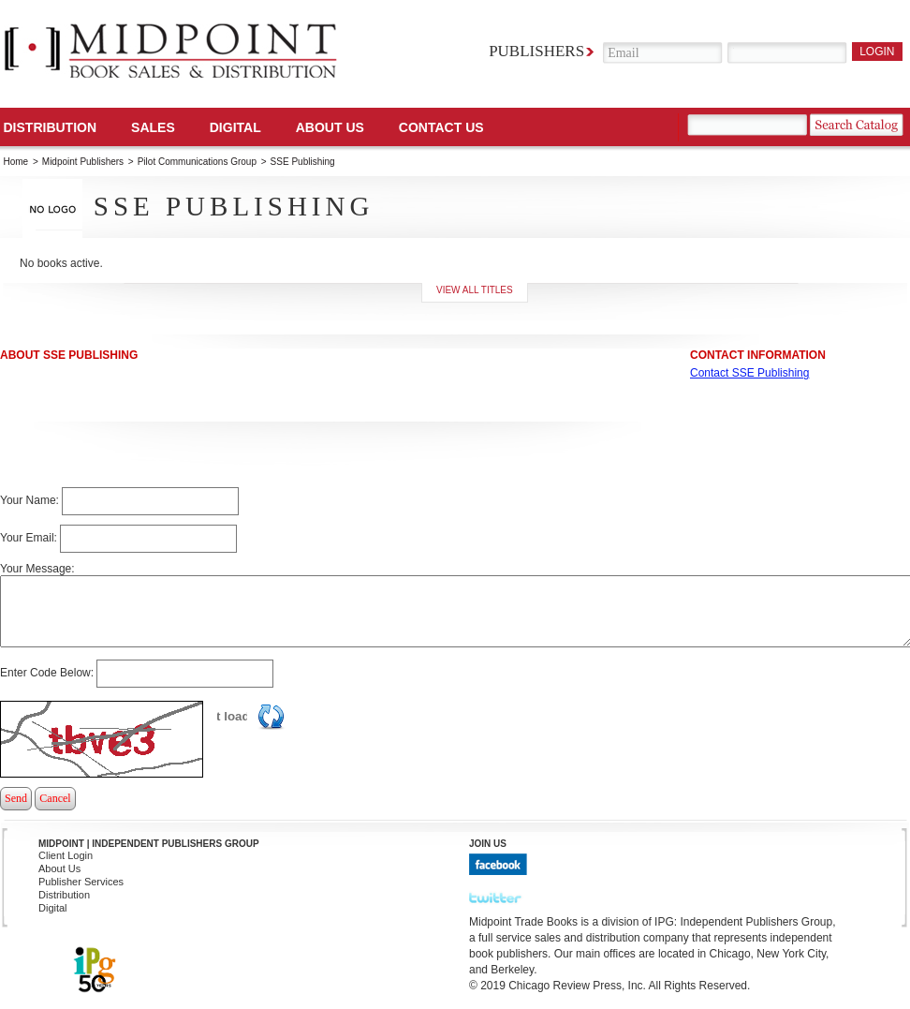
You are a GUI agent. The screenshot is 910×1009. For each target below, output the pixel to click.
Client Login (65, 855)
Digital (52, 907)
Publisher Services (81, 881)
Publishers (536, 51)
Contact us (441, 127)
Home (16, 161)
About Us (330, 127)
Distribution (50, 127)
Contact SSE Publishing (749, 372)
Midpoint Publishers (83, 161)
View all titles (474, 290)
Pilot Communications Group (198, 161)
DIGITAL (235, 127)
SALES (153, 127)
